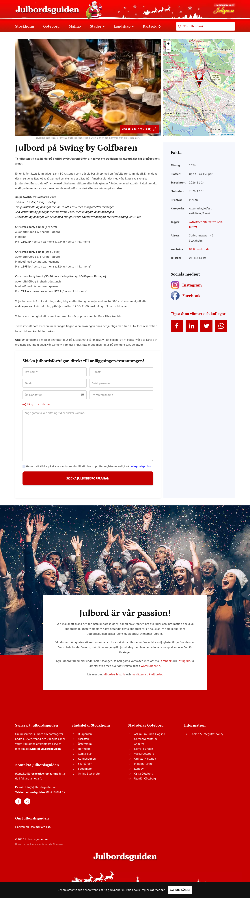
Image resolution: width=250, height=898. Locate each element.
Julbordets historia (114, 677)
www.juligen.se (150, 669)
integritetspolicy (140, 466)
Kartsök (152, 26)
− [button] (168, 49)
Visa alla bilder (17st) (137, 129)
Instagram (184, 664)
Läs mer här (157, 890)
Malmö (75, 26)
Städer (97, 26)
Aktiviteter (195, 222)
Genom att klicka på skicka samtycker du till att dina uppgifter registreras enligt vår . (87, 466)
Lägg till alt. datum (37, 404)
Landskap (124, 26)
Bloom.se (58, 847)
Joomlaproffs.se (38, 847)
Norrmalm (84, 752)
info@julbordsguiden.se (40, 790)
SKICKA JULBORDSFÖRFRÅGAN (88, 480)
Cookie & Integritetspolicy (207, 737)
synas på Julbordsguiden (45, 752)
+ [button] (168, 44)
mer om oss (43, 830)
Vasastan (83, 742)
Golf (219, 222)
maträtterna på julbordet (147, 677)
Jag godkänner (180, 890)
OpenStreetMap (227, 134)
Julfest (193, 227)
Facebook (166, 664)
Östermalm (85, 746)
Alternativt (209, 222)
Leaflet (213, 134)
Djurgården (85, 737)
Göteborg (51, 26)
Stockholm (24, 26)
